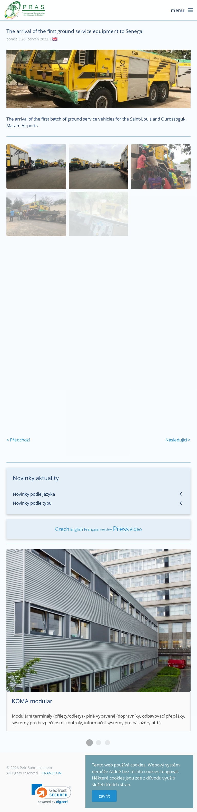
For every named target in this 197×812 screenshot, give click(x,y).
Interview (106, 529)
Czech (62, 529)
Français (91, 529)
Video (136, 529)
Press (121, 528)
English (76, 529)
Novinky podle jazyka (34, 494)
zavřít (104, 796)
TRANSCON (52, 773)
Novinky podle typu (32, 503)
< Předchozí (18, 440)
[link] (51, 794)
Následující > (178, 440)
